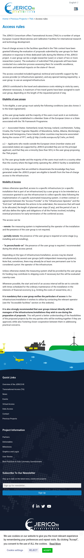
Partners (6, 437)
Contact (5, 414)
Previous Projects (9, 419)
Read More (55, 543)
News (4, 394)
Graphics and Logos (10, 452)
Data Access (7, 409)
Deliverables (7, 442)
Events (5, 399)
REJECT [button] (33, 550)
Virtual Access (8, 404)
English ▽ (73, 2)
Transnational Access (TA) (13, 389)
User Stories (7, 457)
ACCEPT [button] (47, 550)
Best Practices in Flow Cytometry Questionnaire (22, 462)
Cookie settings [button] (15, 550)
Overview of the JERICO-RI (13, 384)
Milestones (7, 447)
